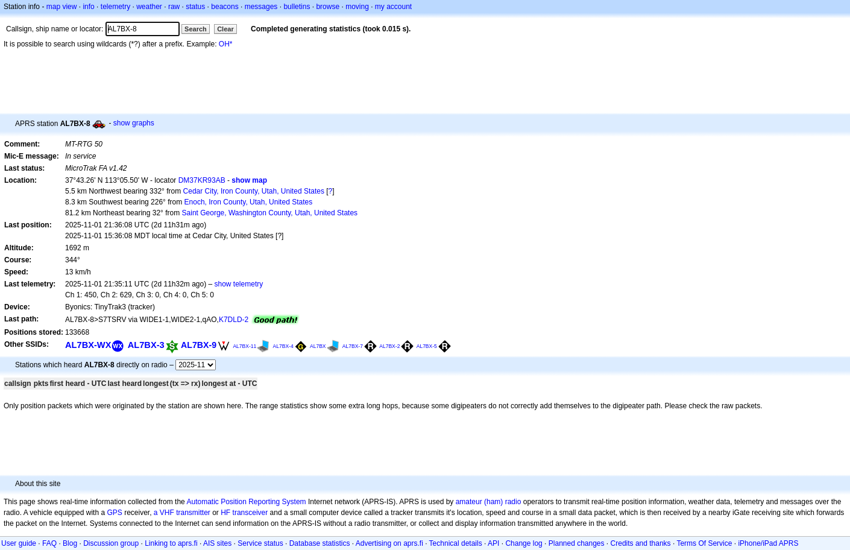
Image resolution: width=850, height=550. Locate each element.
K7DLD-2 (233, 319)
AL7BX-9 (198, 345)
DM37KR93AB (201, 180)
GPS (114, 512)
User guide (18, 543)
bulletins (296, 6)
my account (393, 6)
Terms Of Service (704, 543)
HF (225, 512)
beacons (224, 6)
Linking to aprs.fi (171, 543)
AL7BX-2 (389, 346)
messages (261, 6)
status (195, 6)
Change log (523, 543)
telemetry (115, 6)
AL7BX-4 (283, 346)
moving (357, 6)
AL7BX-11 (244, 346)
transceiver (250, 512)
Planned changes (577, 543)
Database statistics (319, 543)
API (493, 543)
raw (174, 6)
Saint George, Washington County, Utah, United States (270, 213)
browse (327, 6)
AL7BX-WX (88, 345)
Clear (225, 29)
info (88, 6)
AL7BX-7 (352, 346)
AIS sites (217, 543)
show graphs (133, 123)
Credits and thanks (641, 543)
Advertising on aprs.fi (389, 543)
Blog (70, 543)
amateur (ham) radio (488, 502)
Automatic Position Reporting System (246, 502)
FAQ (49, 543)
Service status (260, 543)
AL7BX (318, 346)
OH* (226, 44)
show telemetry (239, 284)
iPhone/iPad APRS (768, 543)
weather (149, 6)
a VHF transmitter (182, 512)
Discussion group (111, 543)
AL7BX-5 (427, 346)
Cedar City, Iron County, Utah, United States (253, 191)
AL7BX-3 (146, 345)
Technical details (455, 543)
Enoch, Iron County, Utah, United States (248, 202)
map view (61, 6)
